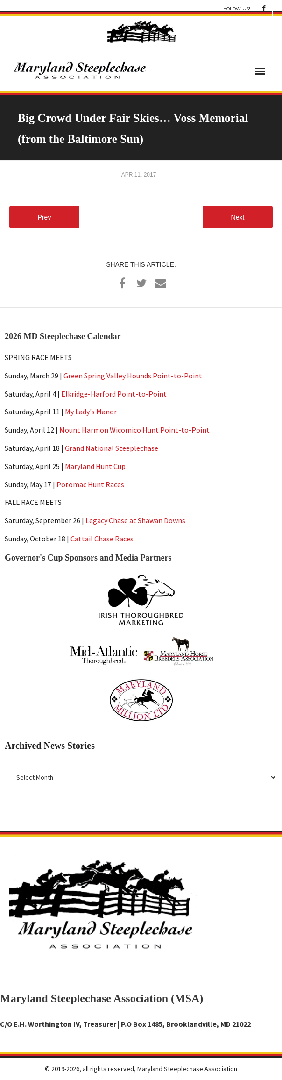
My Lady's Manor (91, 411)
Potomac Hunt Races (90, 484)
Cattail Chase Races (102, 538)
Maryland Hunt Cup (95, 466)
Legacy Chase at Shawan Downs (135, 520)
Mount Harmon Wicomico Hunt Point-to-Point (134, 429)
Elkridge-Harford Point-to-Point (114, 393)
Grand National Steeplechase (111, 448)
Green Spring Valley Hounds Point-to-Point (132, 375)
